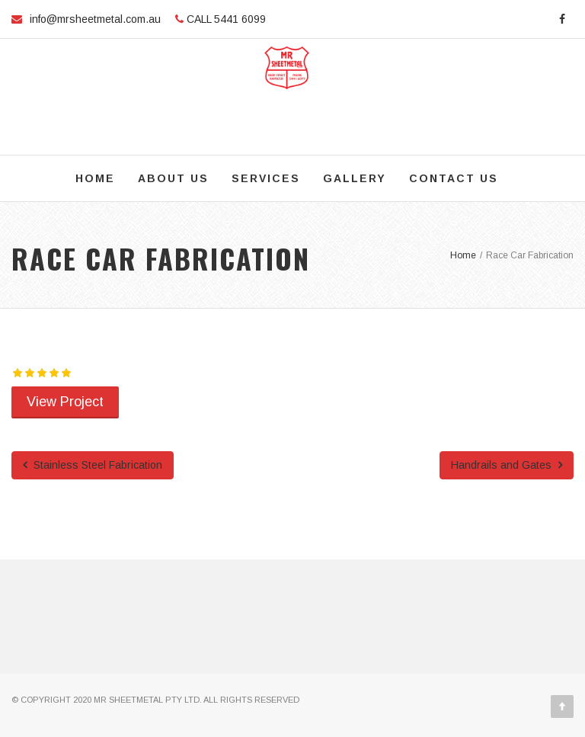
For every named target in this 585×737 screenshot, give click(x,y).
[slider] (41, 373)
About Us (173, 178)
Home (95, 178)
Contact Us (453, 178)
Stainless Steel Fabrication (92, 465)
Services (266, 178)
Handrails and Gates (506, 465)
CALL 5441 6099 (225, 19)
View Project (65, 401)
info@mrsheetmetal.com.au (95, 19)
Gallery (354, 178)
